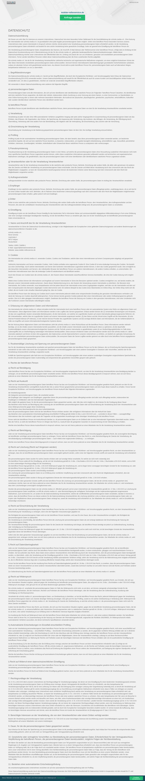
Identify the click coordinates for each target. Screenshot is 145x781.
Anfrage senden (72, 17)
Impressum (133, 2)
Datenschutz (61, 778)
